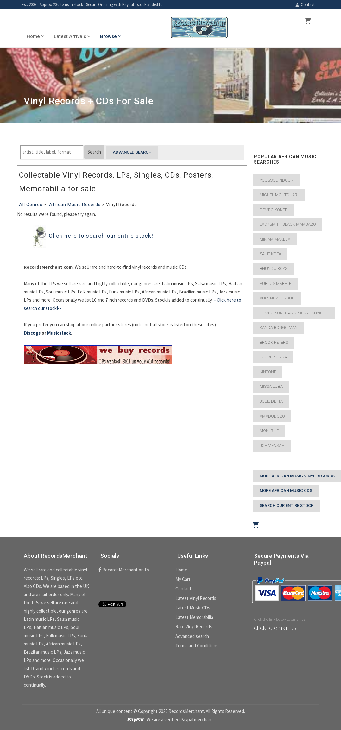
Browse (110, 36)
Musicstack (59, 333)
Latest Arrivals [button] (72, 36)
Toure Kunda (273, 357)
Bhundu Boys (273, 268)
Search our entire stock (286, 505)
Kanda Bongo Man (279, 327)
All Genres (30, 204)
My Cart (183, 579)
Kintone (268, 371)
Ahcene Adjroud (277, 298)
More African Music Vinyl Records (297, 476)
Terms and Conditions (196, 646)
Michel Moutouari (279, 194)
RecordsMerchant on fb (123, 570)
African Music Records (75, 204)
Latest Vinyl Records (195, 598)
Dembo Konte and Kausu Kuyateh (294, 313)
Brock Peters (274, 342)
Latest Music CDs (192, 608)
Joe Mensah (272, 445)
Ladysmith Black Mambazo (288, 224)
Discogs (32, 333)
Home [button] (35, 36)
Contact (305, 5)
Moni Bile (269, 430)
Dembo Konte (273, 209)
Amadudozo (272, 416)
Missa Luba (271, 386)
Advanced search (132, 152)
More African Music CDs (286, 490)
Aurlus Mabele (275, 283)
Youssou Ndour (276, 180)
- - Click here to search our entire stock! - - (92, 235)
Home (181, 570)
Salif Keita (270, 253)
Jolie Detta (271, 401)
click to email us (275, 627)
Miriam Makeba (275, 239)
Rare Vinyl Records (193, 627)
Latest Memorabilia (194, 617)
